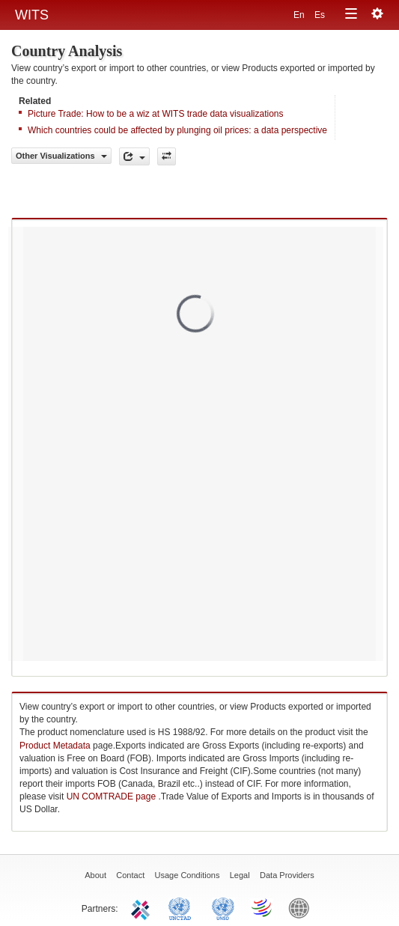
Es (319, 15)
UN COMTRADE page (113, 796)
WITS (32, 14)
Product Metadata (55, 745)
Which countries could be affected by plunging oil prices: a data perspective (177, 130)
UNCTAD (183, 907)
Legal (240, 875)
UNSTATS (223, 907)
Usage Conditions (187, 875)
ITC (143, 907)
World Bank (302, 907)
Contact (130, 875)
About (95, 875)
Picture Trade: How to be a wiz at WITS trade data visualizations (155, 114)
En (300, 15)
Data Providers (287, 875)
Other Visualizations (61, 155)
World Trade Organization (263, 907)
